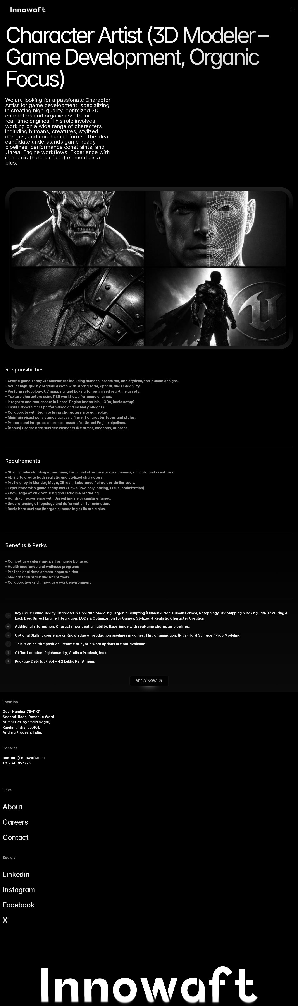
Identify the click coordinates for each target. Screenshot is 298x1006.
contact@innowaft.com (26, 781)
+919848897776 (19, 786)
